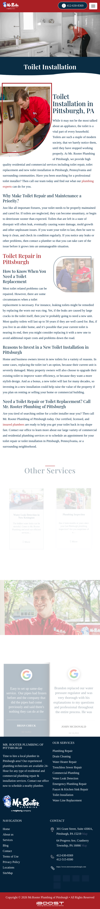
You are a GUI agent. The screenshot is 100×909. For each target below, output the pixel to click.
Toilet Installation (63, 794)
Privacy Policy (11, 862)
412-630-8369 (75, 5)
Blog (5, 845)
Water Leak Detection (65, 778)
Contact (7, 851)
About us (8, 834)
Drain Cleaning (62, 756)
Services (8, 840)
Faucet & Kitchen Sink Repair (70, 789)
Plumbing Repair (63, 750)
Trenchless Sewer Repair (67, 767)
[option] (26, 708)
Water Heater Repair (65, 761)
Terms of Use (11, 856)
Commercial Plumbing (66, 772)
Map (84, 833)
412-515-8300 (65, 859)
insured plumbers (13, 424)
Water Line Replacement (67, 800)
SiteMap (8, 873)
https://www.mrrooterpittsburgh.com (71, 867)
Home (6, 829)
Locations (8, 867)
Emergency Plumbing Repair (70, 783)
